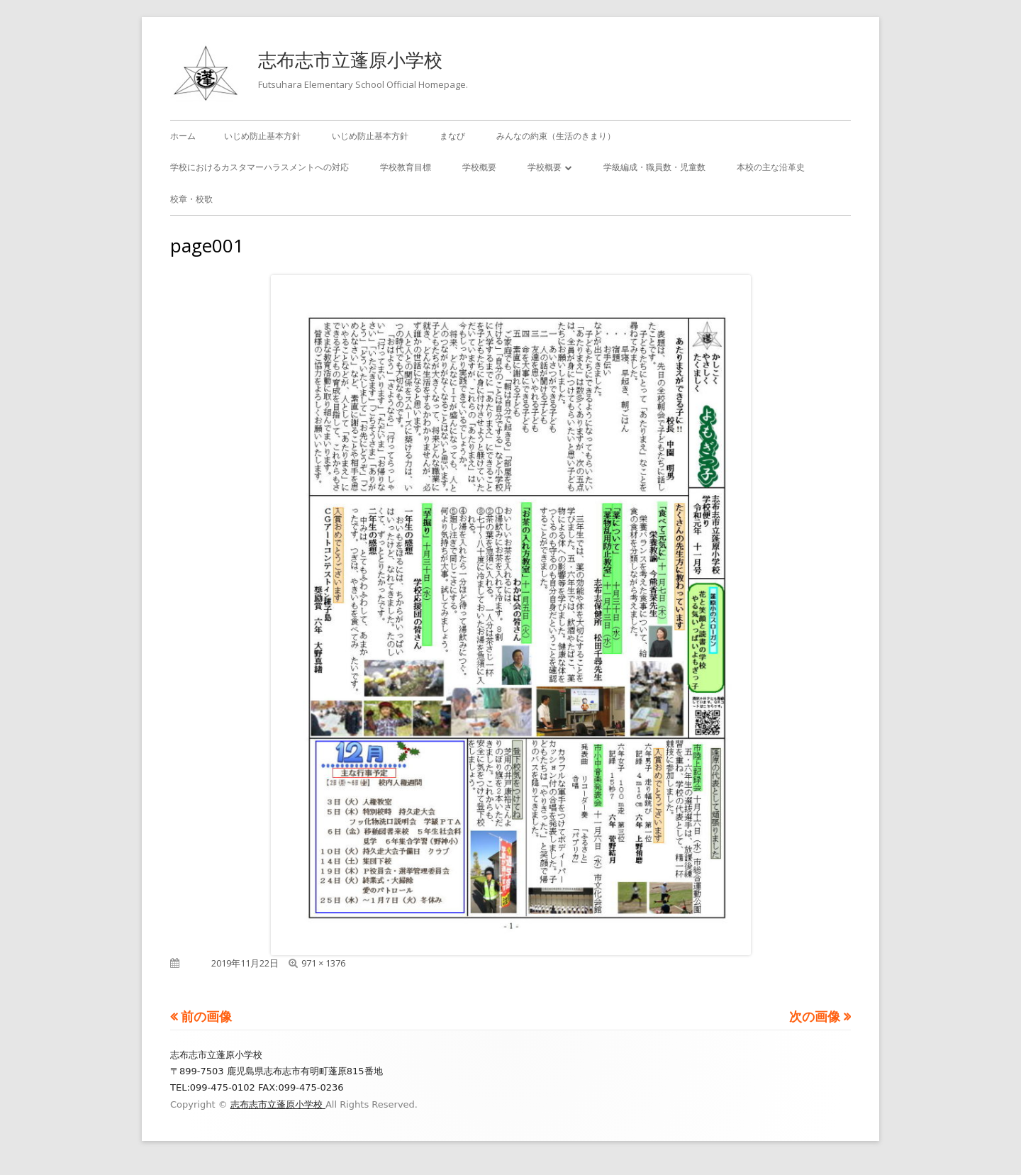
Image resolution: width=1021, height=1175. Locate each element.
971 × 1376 (323, 963)
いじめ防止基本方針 (262, 136)
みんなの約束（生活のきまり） (555, 136)
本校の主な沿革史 (771, 167)
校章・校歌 (191, 199)
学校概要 (479, 167)
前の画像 (206, 1016)
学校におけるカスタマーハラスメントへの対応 (259, 167)
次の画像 (814, 1016)
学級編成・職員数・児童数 (654, 167)
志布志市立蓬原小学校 (350, 59)
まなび (452, 136)
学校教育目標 (405, 167)
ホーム (183, 136)
